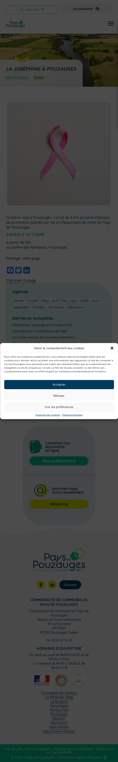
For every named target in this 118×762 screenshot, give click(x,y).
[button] (112, 348)
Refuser (59, 396)
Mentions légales (72, 415)
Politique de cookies (48, 415)
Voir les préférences (59, 407)
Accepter (59, 384)
